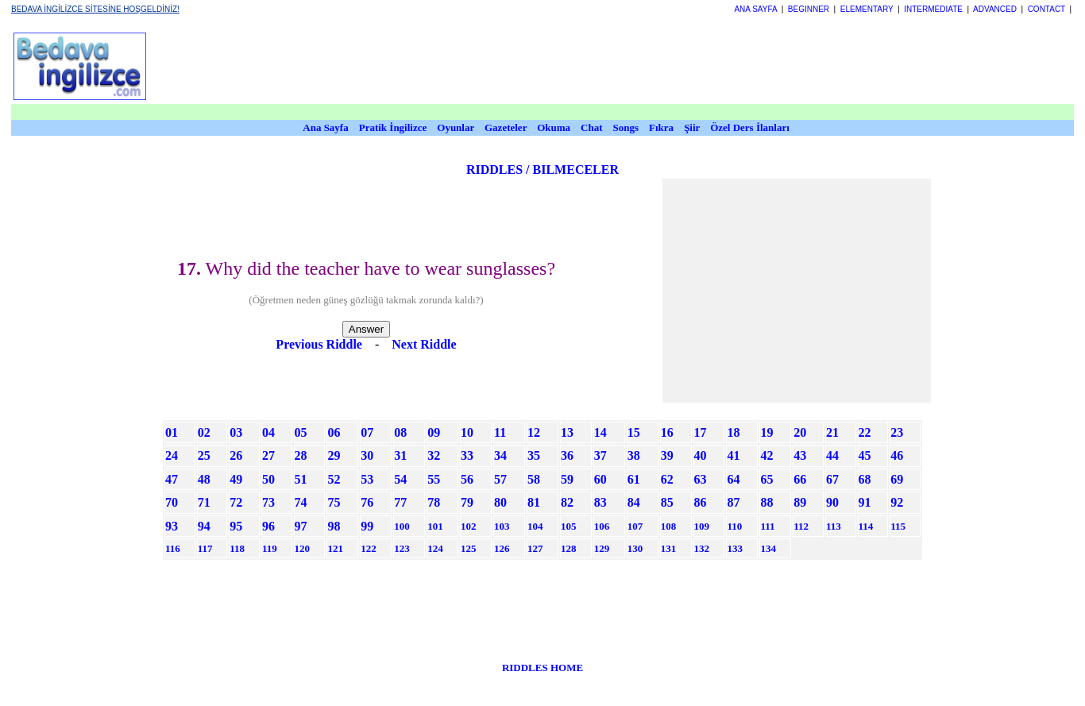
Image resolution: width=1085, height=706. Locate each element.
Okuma (555, 127)
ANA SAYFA (755, 9)
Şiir (692, 127)
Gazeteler (507, 127)
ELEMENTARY (867, 9)
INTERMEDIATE (933, 9)
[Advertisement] (544, 66)
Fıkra (661, 127)
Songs (626, 127)
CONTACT (1046, 9)
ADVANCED (995, 9)
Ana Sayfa (325, 127)
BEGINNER (808, 9)
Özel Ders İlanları (750, 127)
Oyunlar (455, 127)
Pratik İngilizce (393, 127)
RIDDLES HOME (542, 667)
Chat (591, 127)
